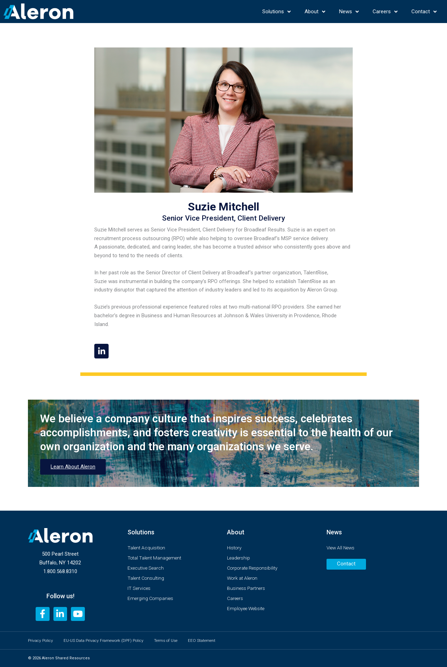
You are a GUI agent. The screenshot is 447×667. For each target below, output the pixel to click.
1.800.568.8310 (60, 570)
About (315, 12)
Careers (385, 12)
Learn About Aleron (73, 468)
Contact (424, 12)
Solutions (276, 12)
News (349, 12)
